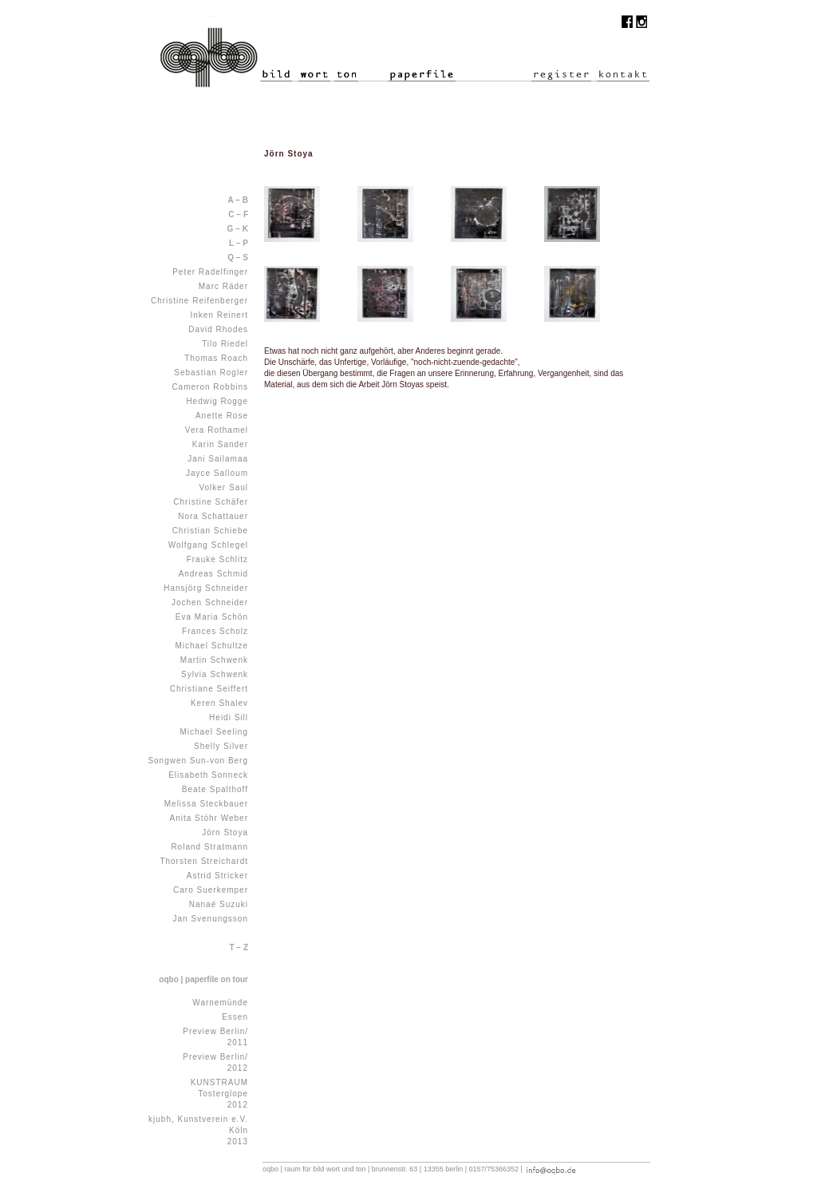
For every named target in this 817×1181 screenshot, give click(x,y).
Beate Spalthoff (215, 789)
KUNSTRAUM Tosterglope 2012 (219, 1093)
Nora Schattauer (213, 516)
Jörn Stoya (225, 832)
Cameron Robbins (210, 386)
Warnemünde (220, 1002)
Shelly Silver (221, 746)
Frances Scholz (215, 631)
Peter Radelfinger (210, 272)
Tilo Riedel (225, 343)
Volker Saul (223, 487)
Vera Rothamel (216, 430)
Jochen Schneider (210, 602)
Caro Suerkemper (210, 890)
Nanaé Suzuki (218, 904)
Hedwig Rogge (217, 401)
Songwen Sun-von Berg (198, 760)
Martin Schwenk (214, 660)
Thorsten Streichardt (204, 861)
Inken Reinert (219, 315)
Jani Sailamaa (217, 458)
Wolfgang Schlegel (208, 545)
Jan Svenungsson (210, 918)
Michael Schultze (211, 645)
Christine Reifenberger (199, 300)
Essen (235, 1017)
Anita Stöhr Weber (208, 818)
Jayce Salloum (217, 473)
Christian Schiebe (210, 530)
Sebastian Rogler (211, 372)
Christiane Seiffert (209, 688)
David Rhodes (218, 329)
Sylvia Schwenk (214, 674)
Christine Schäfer (210, 501)
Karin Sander (220, 444)
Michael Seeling (214, 731)
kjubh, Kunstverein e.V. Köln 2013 (198, 1130)
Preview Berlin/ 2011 (215, 1037)
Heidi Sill (228, 717)
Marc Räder (223, 286)
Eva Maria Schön (212, 616)
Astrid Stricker (217, 875)
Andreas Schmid (213, 573)
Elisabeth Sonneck (208, 775)
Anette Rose (221, 415)
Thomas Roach (216, 358)
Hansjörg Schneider (206, 588)
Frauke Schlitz (217, 559)
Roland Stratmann (209, 846)
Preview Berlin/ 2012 (215, 1062)
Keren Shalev (219, 703)
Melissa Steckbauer (206, 803)
